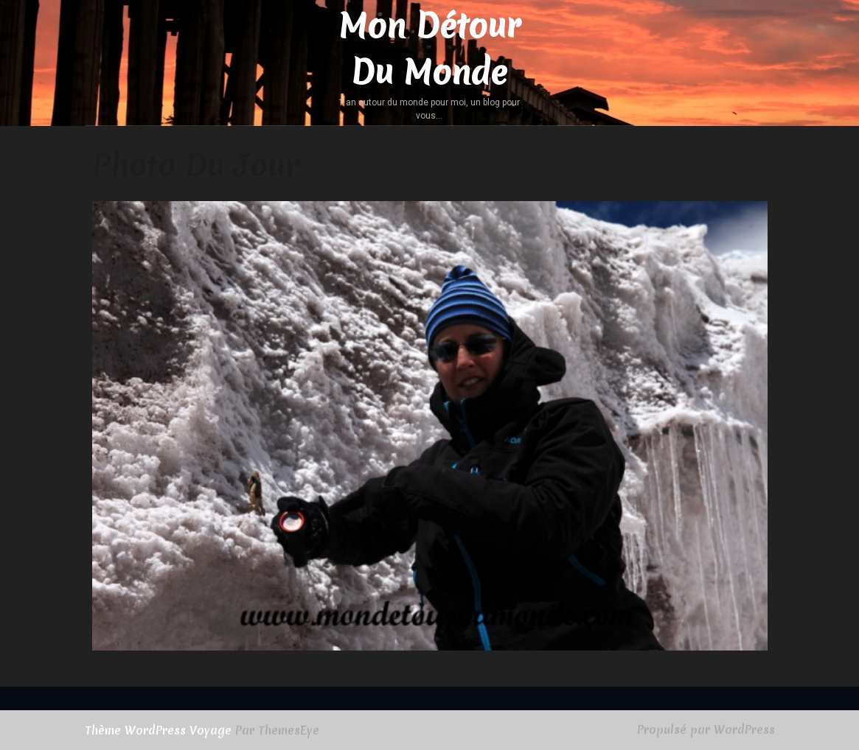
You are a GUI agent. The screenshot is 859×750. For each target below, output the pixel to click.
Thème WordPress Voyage (158, 730)
